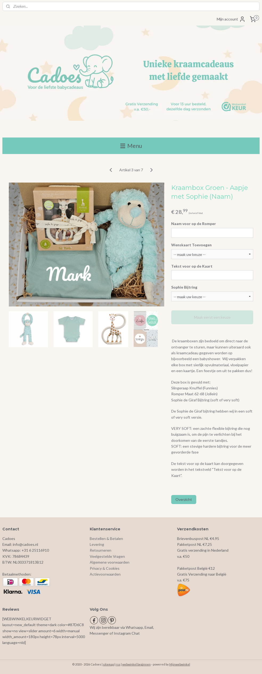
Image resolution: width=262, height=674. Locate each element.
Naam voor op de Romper (193, 223)
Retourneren (100, 550)
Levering (97, 544)
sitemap (108, 664)
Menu (131, 145)
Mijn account (231, 19)
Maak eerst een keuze (212, 317)
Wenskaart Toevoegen (191, 245)
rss (118, 664)
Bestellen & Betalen (106, 538)
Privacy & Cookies (105, 568)
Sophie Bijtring (184, 287)
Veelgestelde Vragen (107, 556)
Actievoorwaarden (105, 574)
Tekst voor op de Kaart (191, 266)
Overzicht (183, 499)
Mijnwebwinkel (179, 664)
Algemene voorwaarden (109, 562)
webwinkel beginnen (136, 664)
